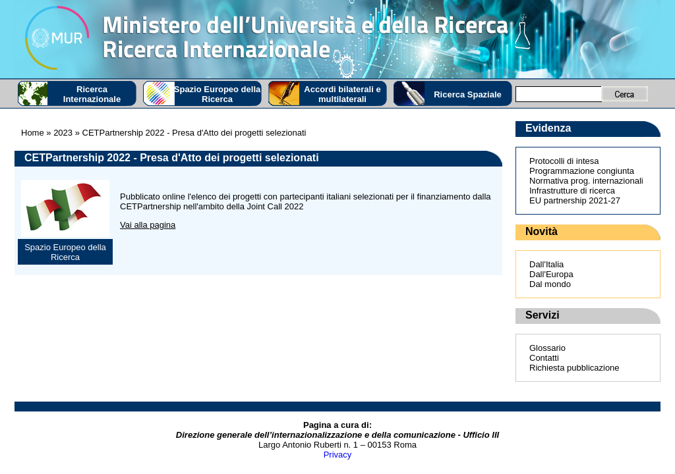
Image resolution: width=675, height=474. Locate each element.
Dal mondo (550, 284)
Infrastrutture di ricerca (572, 191)
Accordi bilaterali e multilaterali (342, 94)
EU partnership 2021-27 (574, 200)
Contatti (544, 358)
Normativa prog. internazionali (586, 181)
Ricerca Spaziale (468, 94)
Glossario (547, 348)
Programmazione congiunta (581, 171)
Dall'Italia (546, 264)
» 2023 (58, 133)
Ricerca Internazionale (92, 94)
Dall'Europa (551, 274)
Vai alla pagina (147, 225)
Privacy (338, 455)
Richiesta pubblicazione (574, 368)
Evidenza (548, 128)
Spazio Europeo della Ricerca (217, 94)
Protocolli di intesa (564, 161)
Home (32, 133)
